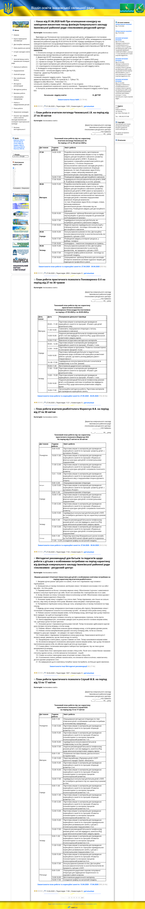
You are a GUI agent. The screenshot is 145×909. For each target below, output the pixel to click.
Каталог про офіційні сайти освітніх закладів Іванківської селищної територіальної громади (20, 120)
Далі (82, 897)
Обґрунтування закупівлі (124, 24)
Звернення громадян (21, 112)
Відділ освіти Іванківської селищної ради (60, 904)
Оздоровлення (19, 71)
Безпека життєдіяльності (19, 128)
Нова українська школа (22, 48)
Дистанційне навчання (22, 44)
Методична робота (79, 904)
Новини (16, 35)
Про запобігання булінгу (19, 79)
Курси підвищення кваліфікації (20, 40)
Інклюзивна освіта (91, 904)
